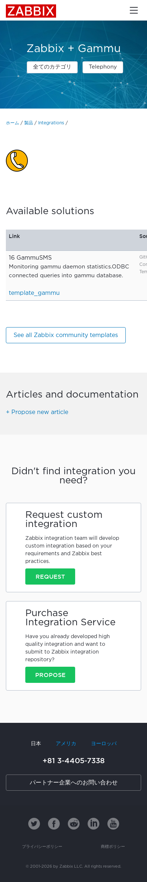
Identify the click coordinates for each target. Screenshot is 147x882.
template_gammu (34, 293)
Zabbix (31, 11)
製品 (28, 123)
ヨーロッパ (104, 744)
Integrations (51, 123)
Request (50, 576)
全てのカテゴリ (52, 67)
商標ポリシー (113, 847)
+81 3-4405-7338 (74, 761)
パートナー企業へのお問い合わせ (74, 783)
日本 (36, 744)
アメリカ (66, 744)
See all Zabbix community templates (66, 335)
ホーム (12, 123)
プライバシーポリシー (42, 847)
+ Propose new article (37, 412)
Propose (50, 674)
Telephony (103, 67)
